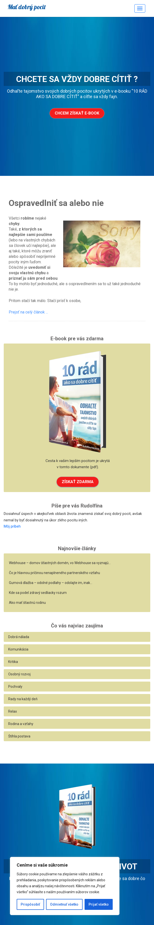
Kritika (13, 662)
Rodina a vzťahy (20, 724)
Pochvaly (15, 687)
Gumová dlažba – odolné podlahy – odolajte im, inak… (50, 583)
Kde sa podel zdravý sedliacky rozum (38, 593)
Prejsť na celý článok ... (28, 312)
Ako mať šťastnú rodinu (27, 603)
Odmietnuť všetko (64, 904)
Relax (12, 711)
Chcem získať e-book (77, 113)
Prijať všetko (99, 904)
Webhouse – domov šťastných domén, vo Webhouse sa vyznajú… (60, 563)
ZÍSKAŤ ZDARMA (78, 481)
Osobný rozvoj (19, 674)
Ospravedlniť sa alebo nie (56, 203)
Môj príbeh (12, 526)
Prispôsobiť (30, 904)
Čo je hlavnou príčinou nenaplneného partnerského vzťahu (54, 573)
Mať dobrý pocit (26, 7)
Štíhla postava (19, 736)
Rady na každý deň (23, 699)
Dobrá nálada (18, 637)
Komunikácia (18, 649)
